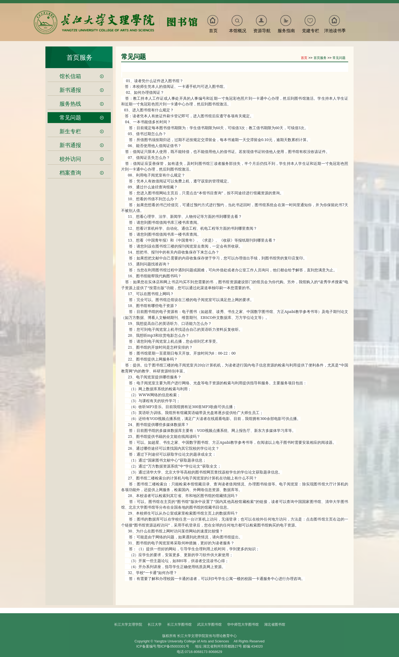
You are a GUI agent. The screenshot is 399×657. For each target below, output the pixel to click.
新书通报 (70, 90)
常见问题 (70, 118)
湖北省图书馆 (274, 624)
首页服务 (79, 57)
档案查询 (70, 173)
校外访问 (70, 159)
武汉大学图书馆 (209, 624)
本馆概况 (237, 30)
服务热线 (70, 104)
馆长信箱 (70, 76)
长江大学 (155, 624)
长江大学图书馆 (179, 624)
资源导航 (262, 30)
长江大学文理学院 (128, 624)
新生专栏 (70, 131)
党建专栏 (310, 30)
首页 (213, 30)
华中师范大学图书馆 (243, 624)
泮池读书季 (335, 30)
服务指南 (286, 30)
